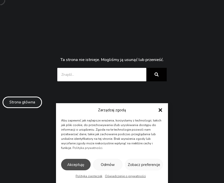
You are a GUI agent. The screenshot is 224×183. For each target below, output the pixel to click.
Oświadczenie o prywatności (125, 176)
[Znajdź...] (101, 74)
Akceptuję (75, 164)
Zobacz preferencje (144, 164)
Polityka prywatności (87, 148)
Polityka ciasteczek (89, 176)
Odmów (108, 164)
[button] (160, 110)
